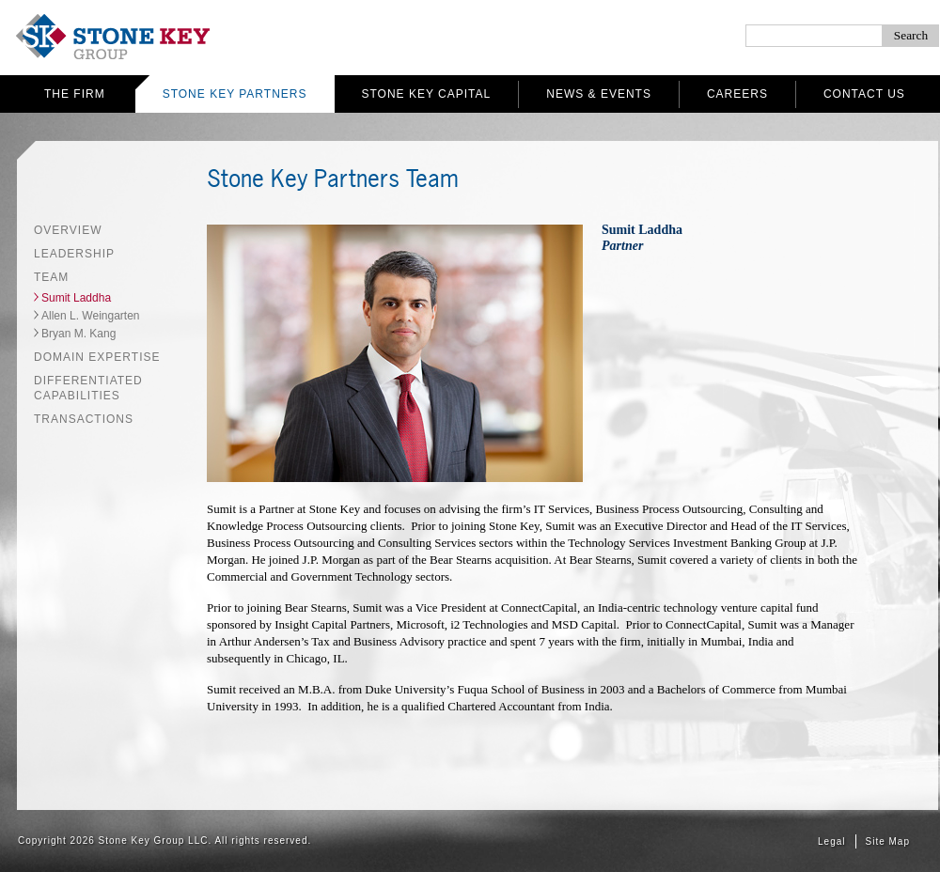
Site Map (888, 841)
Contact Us (864, 94)
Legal (831, 841)
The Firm (74, 94)
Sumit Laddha (76, 297)
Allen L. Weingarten (90, 315)
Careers (737, 94)
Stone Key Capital (427, 94)
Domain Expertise (97, 357)
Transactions (83, 419)
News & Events (598, 94)
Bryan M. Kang (78, 333)
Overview (68, 230)
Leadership (74, 253)
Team (51, 277)
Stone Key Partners (235, 94)
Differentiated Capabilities (88, 388)
